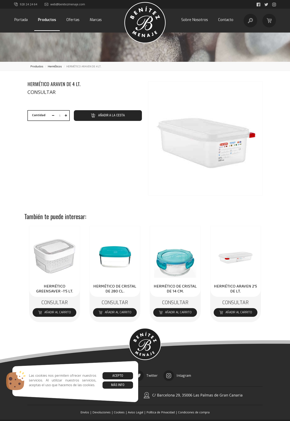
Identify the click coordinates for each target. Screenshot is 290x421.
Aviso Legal (135, 412)
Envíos (84, 412)
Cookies (119, 412)
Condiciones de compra (194, 412)
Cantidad (38, 115)
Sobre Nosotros (194, 19)
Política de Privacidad (160, 412)
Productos (47, 19)
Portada (21, 19)
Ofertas (72, 19)
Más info (117, 385)
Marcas (96, 19)
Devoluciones (101, 412)
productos (37, 66)
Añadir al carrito (54, 312)
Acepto (117, 376)
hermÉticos (55, 66)
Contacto (225, 19)
